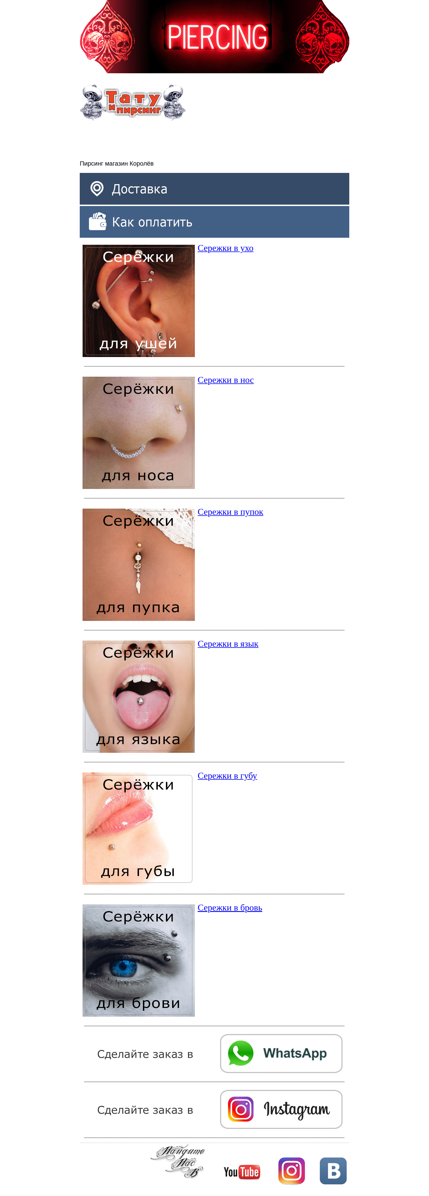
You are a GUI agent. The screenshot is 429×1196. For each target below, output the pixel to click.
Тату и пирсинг (133, 102)
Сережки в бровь (230, 907)
